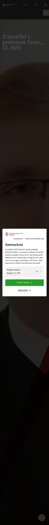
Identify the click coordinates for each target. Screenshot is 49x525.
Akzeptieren (24, 282)
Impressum (18, 238)
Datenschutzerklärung (34, 238)
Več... (38, 271)
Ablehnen (24, 290)
